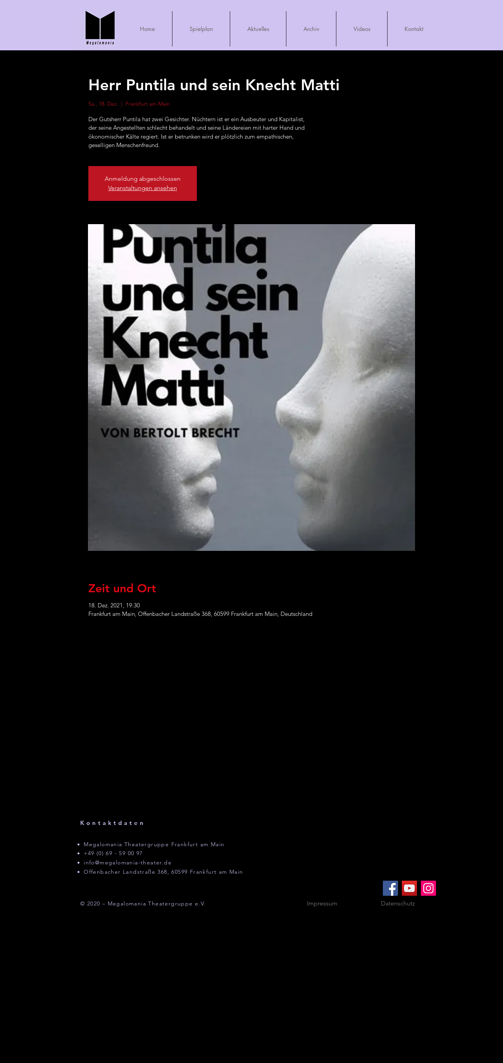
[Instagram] (428, 888)
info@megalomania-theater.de (128, 862)
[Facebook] (390, 888)
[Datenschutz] (398, 904)
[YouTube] (409, 888)
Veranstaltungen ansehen (142, 188)
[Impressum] (322, 904)
